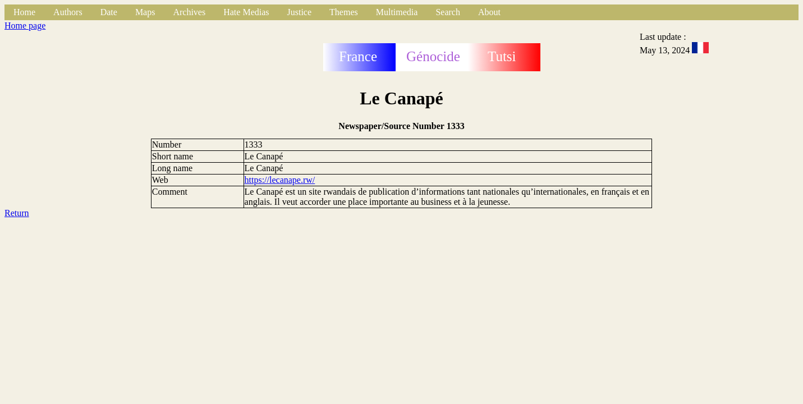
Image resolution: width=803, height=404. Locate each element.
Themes (343, 12)
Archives (189, 12)
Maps (145, 12)
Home (24, 12)
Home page (24, 25)
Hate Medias (246, 12)
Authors (67, 12)
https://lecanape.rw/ (280, 180)
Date (108, 12)
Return (16, 213)
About (489, 12)
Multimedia (397, 12)
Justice (299, 12)
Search (447, 12)
